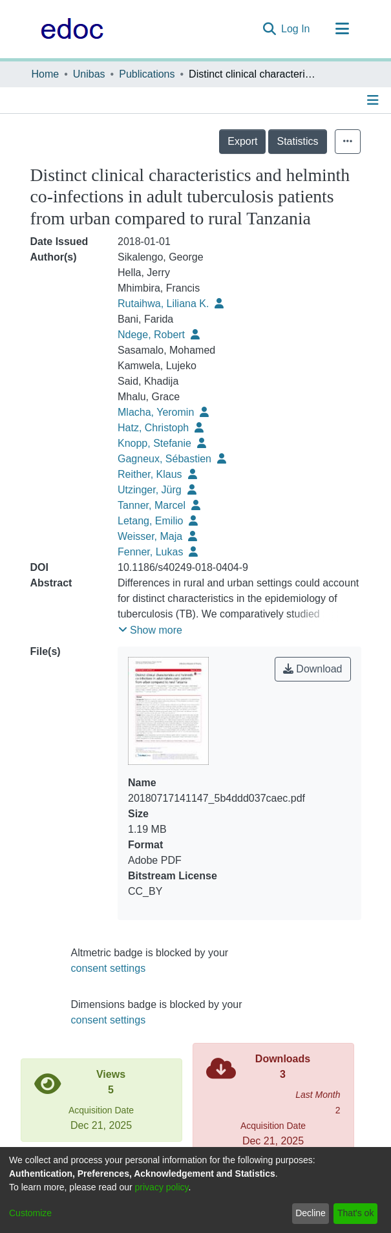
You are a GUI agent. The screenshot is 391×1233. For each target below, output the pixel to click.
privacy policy (162, 1187)
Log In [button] (296, 28)
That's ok (355, 1213)
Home (45, 74)
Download (313, 668)
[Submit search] (269, 29)
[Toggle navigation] (342, 29)
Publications (146, 74)
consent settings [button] (108, 968)
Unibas (89, 74)
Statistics (297, 141)
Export (242, 141)
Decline (310, 1213)
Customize (30, 1213)
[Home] (69, 29)
